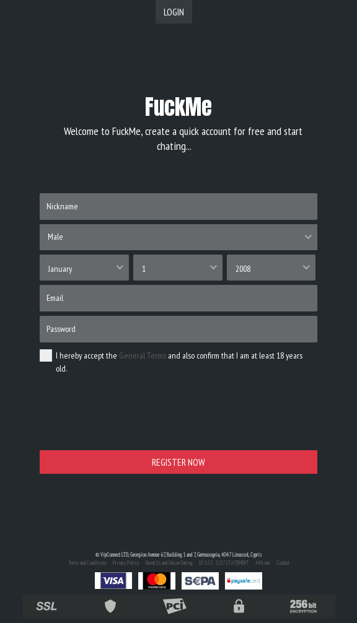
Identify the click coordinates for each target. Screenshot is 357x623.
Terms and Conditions (87, 562)
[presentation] (134, 421)
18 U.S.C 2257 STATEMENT (223, 562)
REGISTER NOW (178, 462)
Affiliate (262, 562)
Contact (282, 562)
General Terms (142, 355)
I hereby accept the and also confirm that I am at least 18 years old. (171, 361)
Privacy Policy (126, 562)
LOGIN (174, 12)
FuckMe (178, 106)
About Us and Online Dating (168, 562)
